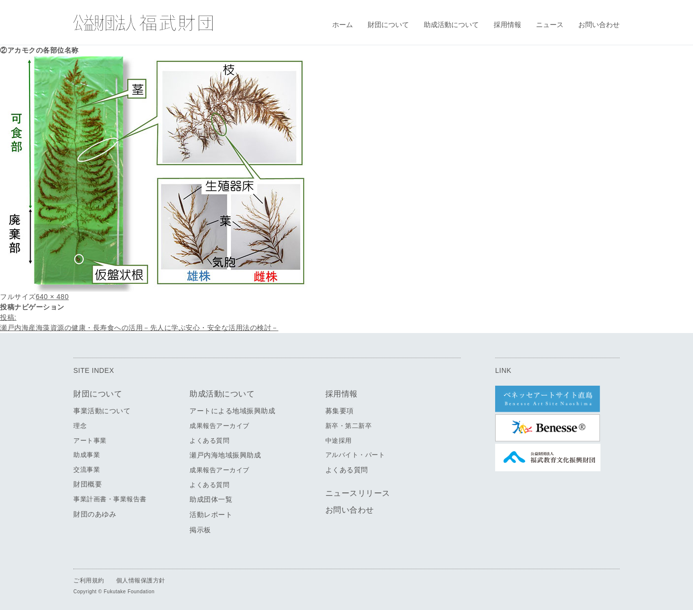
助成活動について (451, 25)
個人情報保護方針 (140, 580)
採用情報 (507, 25)
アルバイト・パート (355, 454)
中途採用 (338, 440)
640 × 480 (52, 297)
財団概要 (87, 484)
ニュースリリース (357, 493)
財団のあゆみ (94, 514)
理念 (80, 425)
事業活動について (101, 411)
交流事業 (86, 469)
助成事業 (86, 454)
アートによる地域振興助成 (232, 411)
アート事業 (90, 440)
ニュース (550, 25)
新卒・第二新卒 (348, 425)
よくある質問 (209, 440)
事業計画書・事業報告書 (110, 499)
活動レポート (210, 514)
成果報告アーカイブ (219, 425)
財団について (388, 25)
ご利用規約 (88, 580)
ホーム (342, 25)
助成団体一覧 (210, 499)
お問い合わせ (599, 25)
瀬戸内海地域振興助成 (225, 455)
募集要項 (339, 411)
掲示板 (200, 530)
